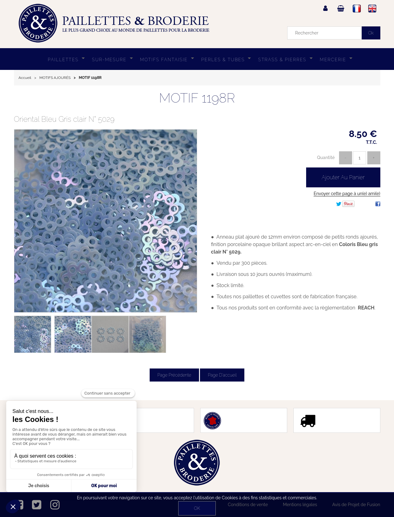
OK (197, 508)
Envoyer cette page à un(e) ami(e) (347, 193)
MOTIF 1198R (197, 98)
